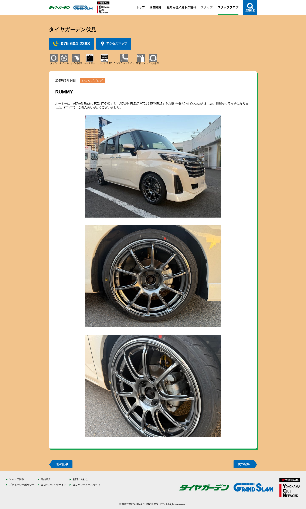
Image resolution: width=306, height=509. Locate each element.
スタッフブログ (228, 7)
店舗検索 (250, 7)
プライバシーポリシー (21, 484)
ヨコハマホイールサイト (87, 484)
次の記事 (244, 464)
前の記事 (62, 464)
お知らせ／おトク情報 (181, 7)
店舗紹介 (156, 7)
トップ (140, 7)
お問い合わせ (80, 479)
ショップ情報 (16, 479)
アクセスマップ (114, 44)
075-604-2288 (71, 43)
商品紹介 (46, 479)
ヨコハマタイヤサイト (53, 484)
